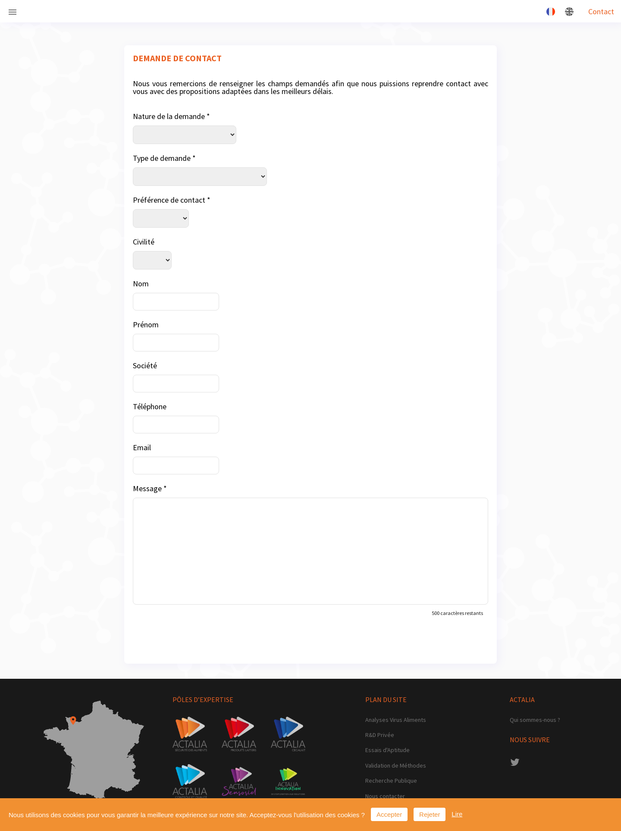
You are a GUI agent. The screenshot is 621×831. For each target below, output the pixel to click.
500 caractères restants (457, 613)
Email (142, 447)
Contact (601, 11)
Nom (141, 283)
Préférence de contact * (171, 200)
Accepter (389, 814)
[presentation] (198, 638)
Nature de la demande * (171, 116)
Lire (457, 814)
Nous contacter (385, 796)
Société (145, 365)
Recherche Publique (391, 781)
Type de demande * (164, 158)
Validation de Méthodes (395, 765)
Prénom (146, 324)
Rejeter (429, 814)
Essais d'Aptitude (387, 750)
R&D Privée (379, 735)
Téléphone (149, 406)
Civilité (143, 242)
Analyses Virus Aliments (395, 720)
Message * (150, 488)
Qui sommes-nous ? (535, 720)
